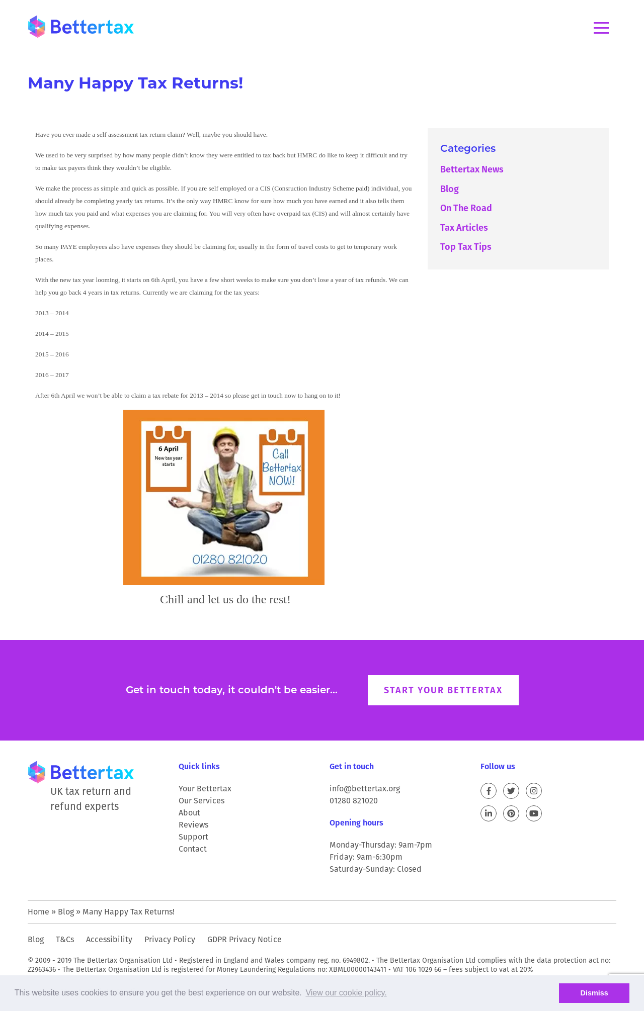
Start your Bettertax (443, 690)
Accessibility (109, 939)
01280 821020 (354, 800)
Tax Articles (464, 227)
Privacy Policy (169, 939)
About (189, 812)
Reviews (193, 825)
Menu (601, 28)
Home (38, 911)
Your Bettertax (205, 788)
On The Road (466, 208)
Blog (449, 188)
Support (193, 837)
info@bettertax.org (365, 788)
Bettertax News (472, 169)
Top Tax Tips (466, 246)
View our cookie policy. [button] (345, 992)
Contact (193, 849)
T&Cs (65, 939)
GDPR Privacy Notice (244, 939)
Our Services (201, 800)
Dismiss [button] (594, 993)
